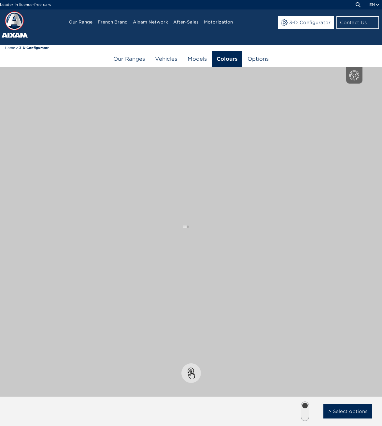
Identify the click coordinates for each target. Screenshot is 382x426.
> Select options (347, 411)
